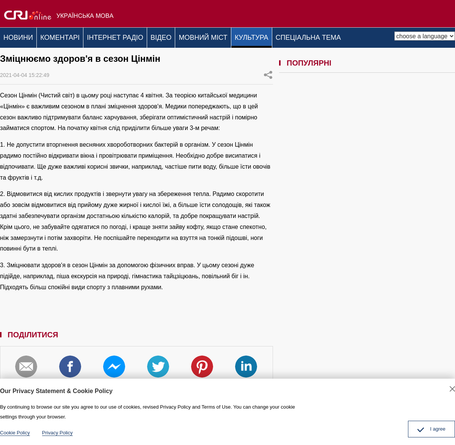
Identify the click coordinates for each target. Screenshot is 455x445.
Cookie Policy (15, 433)
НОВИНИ (20, 36)
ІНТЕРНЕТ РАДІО (126, 36)
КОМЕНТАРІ (66, 36)
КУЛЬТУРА (276, 36)
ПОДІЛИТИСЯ (268, 72)
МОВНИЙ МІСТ (223, 36)
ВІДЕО (176, 36)
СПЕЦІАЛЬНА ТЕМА (337, 36)
